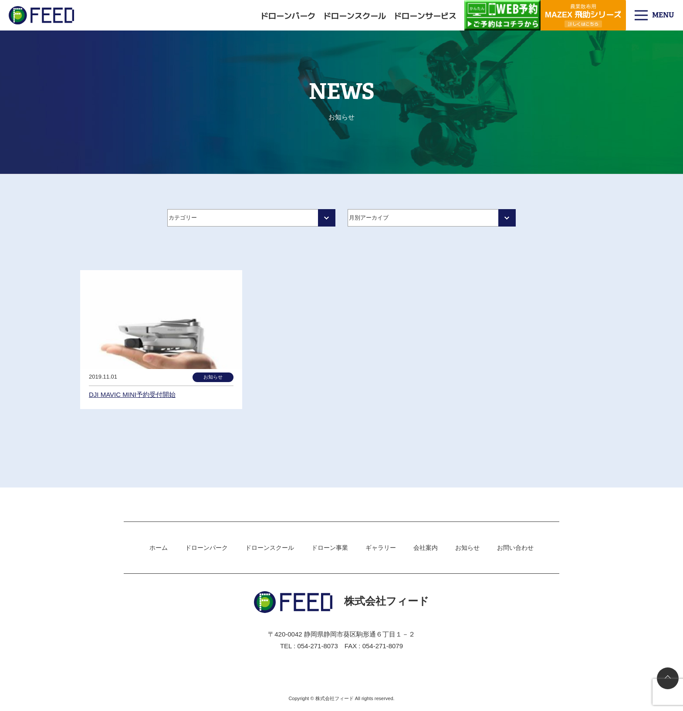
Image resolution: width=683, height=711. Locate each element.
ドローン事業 (329, 547)
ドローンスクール (354, 15)
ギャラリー (380, 547)
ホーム (158, 547)
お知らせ (467, 547)
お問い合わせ (515, 547)
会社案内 (425, 547)
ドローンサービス (425, 15)
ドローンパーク (287, 15)
